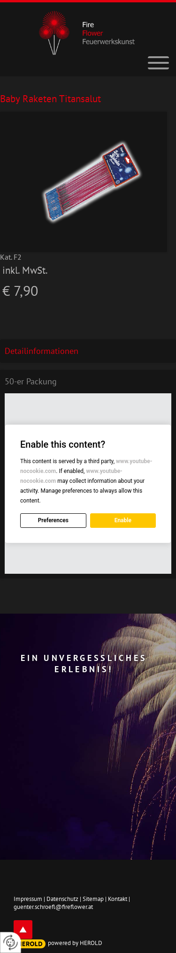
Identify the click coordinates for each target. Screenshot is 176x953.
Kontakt (117, 899)
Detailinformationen (41, 350)
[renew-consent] (10, 942)
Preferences (53, 520)
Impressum (28, 899)
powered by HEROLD (75, 943)
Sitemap (93, 899)
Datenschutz (62, 899)
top (23, 929)
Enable (123, 520)
